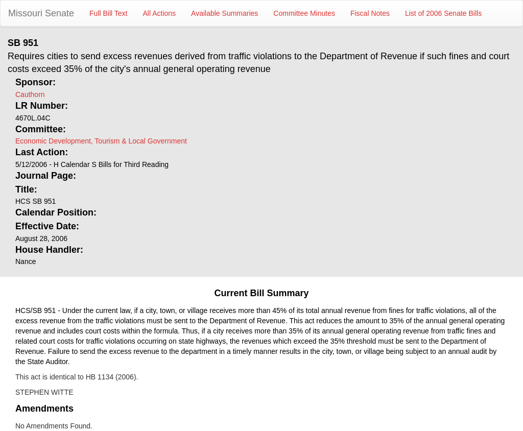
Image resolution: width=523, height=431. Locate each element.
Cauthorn (30, 94)
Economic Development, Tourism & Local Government (101, 141)
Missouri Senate (41, 13)
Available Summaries (224, 13)
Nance (25, 261)
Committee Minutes (304, 13)
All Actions (159, 13)
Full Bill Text (108, 13)
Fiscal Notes (370, 13)
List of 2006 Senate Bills (443, 13)
